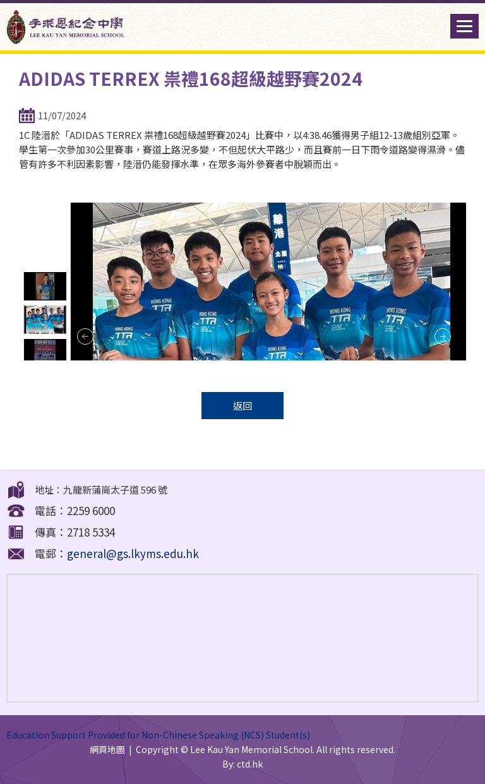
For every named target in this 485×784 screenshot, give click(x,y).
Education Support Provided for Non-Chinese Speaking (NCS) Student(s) (158, 734)
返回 (242, 405)
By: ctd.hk (242, 763)
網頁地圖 (107, 749)
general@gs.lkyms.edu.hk (133, 553)
